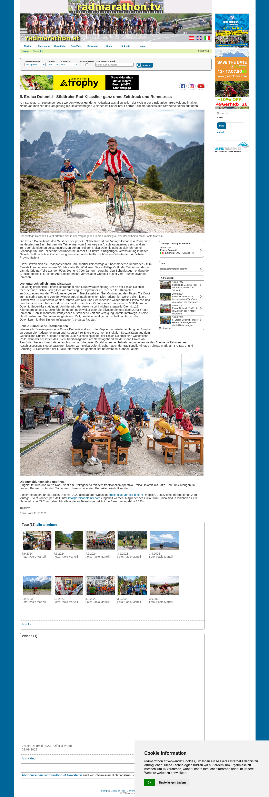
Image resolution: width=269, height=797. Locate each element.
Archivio (221, 132)
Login (142, 46)
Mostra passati (87, 61)
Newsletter (38, 51)
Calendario (44, 46)
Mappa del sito (117, 790)
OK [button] (149, 782)
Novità (27, 46)
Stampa (105, 790)
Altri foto (27, 624)
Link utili (125, 46)
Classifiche (60, 46)
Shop (109, 46)
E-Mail (220, 118)
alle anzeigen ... (48, 524)
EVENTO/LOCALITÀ (106, 61)
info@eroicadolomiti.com (84, 498)
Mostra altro (165, 328)
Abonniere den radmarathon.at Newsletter (52, 775)
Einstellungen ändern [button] (172, 782)
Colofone (131, 790)
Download (92, 46)
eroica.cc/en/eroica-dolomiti (126, 494)
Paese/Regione (33, 61)
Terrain (51, 61)
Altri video (29, 758)
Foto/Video (76, 46)
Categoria (66, 61)
